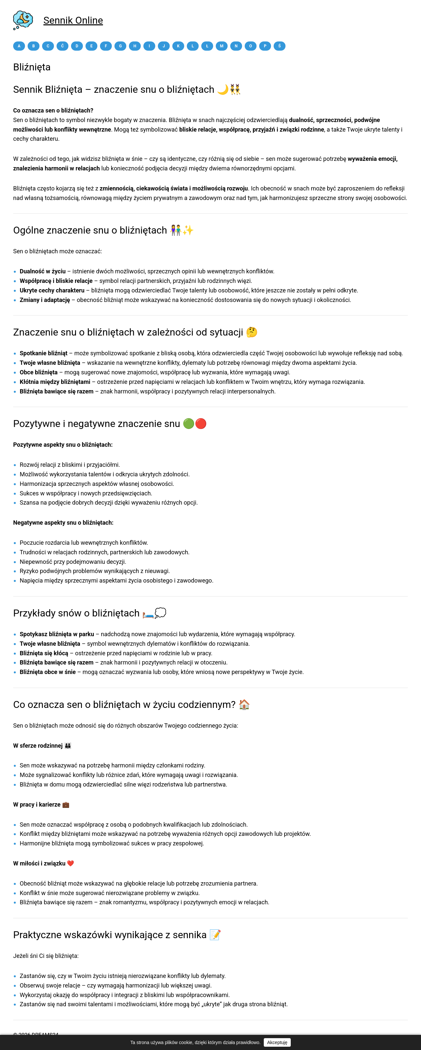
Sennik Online (73, 20)
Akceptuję (277, 1042)
